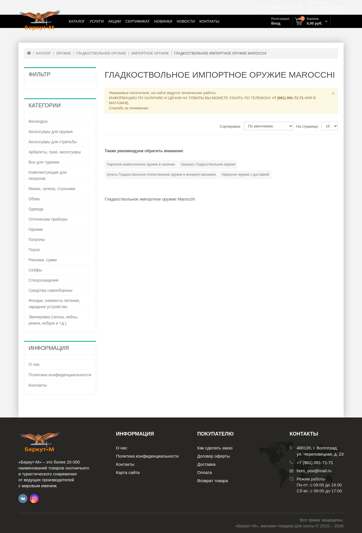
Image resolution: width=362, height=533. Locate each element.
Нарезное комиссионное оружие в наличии (141, 164)
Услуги (96, 21)
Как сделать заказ (215, 447)
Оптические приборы (48, 219)
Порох (34, 249)
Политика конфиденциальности (60, 374)
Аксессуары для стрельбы (53, 142)
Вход (275, 23)
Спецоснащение (44, 280)
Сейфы (35, 270)
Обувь (34, 199)
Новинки (163, 21)
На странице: (307, 126)
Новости (186, 21)
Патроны (37, 239)
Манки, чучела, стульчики (52, 188)
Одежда (36, 209)
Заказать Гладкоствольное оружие (208, 164)
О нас (34, 364)
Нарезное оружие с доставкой (245, 175)
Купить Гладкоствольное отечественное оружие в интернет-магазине (161, 175)
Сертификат (137, 21)
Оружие (36, 229)
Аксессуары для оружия (51, 131)
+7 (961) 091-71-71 (283, 7)
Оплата (204, 472)
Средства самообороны (50, 290)
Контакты (209, 21)
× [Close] (333, 93)
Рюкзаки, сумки (43, 260)
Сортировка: (230, 126)
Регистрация (280, 18)
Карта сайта (128, 472)
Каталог (77, 21)
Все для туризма (44, 162)
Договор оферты (213, 456)
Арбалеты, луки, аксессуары (55, 152)
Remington (38, 121)
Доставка (206, 464)
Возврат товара (212, 480)
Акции (114, 21)
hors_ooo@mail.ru (314, 470)
